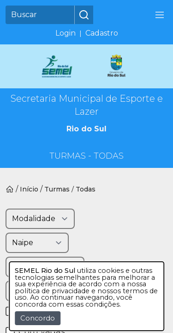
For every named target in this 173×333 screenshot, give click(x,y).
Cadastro (101, 33)
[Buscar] (40, 15)
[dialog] (87, 296)
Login (65, 33)
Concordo (37, 318)
